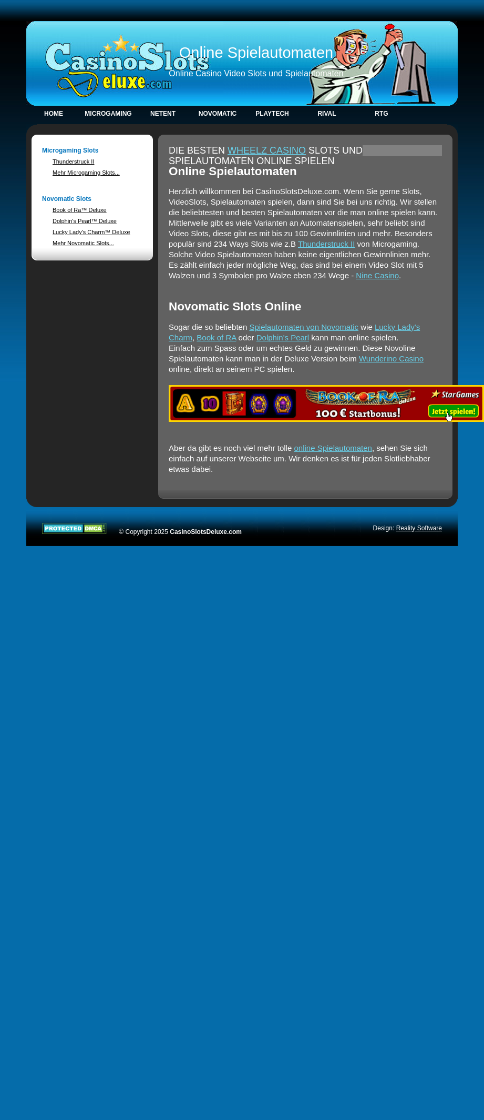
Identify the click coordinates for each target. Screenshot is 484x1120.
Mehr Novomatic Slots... (83, 243)
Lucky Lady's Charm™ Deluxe (91, 232)
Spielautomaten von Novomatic (303, 326)
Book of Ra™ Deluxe (80, 210)
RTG (381, 113)
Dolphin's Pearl (282, 337)
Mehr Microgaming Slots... (86, 172)
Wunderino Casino (391, 358)
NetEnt (163, 113)
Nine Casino (377, 275)
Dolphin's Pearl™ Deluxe (85, 221)
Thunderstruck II (73, 161)
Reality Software (419, 528)
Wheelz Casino (267, 150)
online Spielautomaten (333, 447)
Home (53, 113)
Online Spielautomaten (256, 52)
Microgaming (108, 113)
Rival (326, 113)
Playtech (272, 113)
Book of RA (216, 337)
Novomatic (217, 113)
